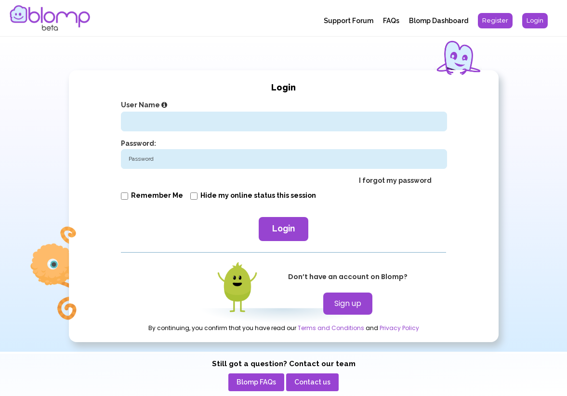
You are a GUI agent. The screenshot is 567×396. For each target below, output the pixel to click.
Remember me (152, 195)
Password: (138, 143)
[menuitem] (495, 20)
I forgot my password (395, 180)
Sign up (347, 303)
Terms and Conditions (331, 328)
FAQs (391, 21)
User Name (145, 105)
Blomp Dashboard (438, 21)
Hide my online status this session (253, 195)
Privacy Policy (399, 328)
